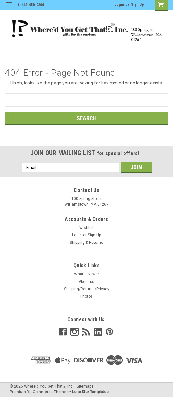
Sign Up (137, 4)
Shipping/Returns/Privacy (86, 289)
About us (86, 281)
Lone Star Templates (90, 392)
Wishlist (86, 227)
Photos (86, 296)
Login (119, 4)
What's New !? (86, 274)
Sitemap (84, 386)
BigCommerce (40, 392)
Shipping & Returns (86, 242)
